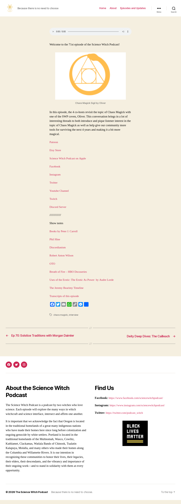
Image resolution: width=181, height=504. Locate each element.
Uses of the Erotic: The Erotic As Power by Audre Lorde (83, 284)
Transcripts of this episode (65, 300)
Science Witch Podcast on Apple (68, 163)
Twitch (53, 203)
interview (74, 319)
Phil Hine (55, 243)
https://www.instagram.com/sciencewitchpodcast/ (139, 409)
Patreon (54, 146)
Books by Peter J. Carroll (64, 235)
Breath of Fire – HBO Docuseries (69, 276)
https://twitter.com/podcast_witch (126, 417)
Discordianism (58, 252)
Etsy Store (55, 154)
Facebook (55, 171)
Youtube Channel (59, 195)
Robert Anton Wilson (62, 260)
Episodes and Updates (133, 10)
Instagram (55, 179)
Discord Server (58, 211)
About (113, 10)
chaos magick (60, 319)
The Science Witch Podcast (32, 496)
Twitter (53, 187)
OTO (52, 268)
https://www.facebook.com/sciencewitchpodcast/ (138, 402)
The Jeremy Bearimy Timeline (67, 292)
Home (102, 10)
